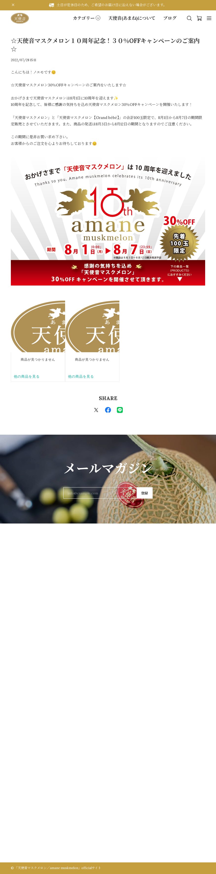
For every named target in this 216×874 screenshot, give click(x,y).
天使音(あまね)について (131, 18)
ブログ (170, 18)
